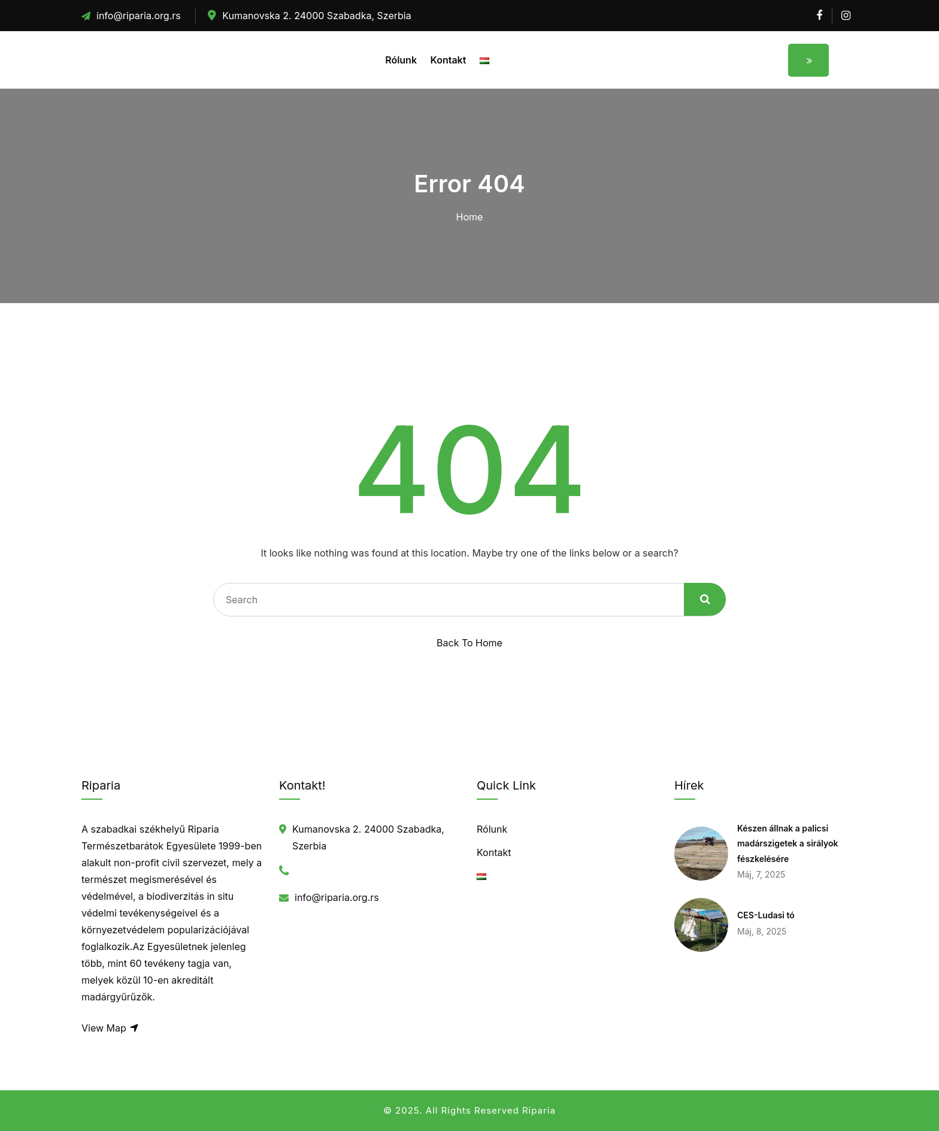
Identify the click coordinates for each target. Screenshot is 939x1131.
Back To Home (469, 643)
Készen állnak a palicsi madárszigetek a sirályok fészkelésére (787, 843)
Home (469, 217)
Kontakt (449, 60)
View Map (110, 1028)
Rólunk (401, 60)
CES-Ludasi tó (766, 915)
